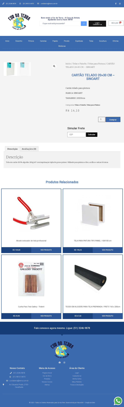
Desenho (19, 41)
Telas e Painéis (79, 63)
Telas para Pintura (96, 63)
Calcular (91, 134)
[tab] (12, 149)
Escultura (102, 41)
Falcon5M (80, 402)
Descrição (12, 149)
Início (7, 41)
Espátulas (79, 41)
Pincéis (66, 41)
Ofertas (116, 41)
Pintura (31, 41)
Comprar (113, 119)
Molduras (62, 46)
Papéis (55, 41)
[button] (97, 24)
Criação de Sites (90, 402)
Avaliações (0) (29, 149)
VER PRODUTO (46, 250)
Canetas (43, 41)
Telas (91, 41)
